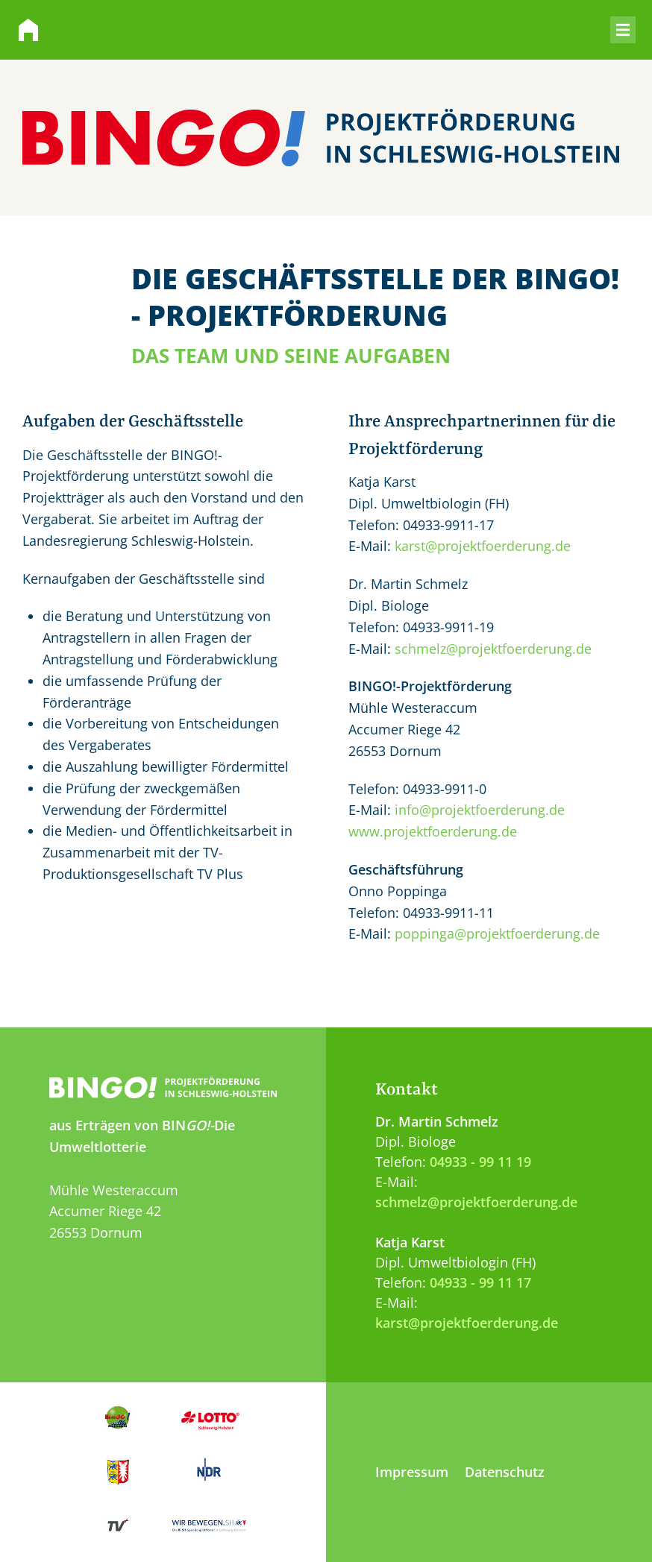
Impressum (411, 1472)
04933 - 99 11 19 (480, 1162)
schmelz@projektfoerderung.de (493, 649)
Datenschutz (505, 1472)
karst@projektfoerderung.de (483, 546)
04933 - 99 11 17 (480, 1282)
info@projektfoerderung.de (480, 810)
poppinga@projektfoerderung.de (497, 933)
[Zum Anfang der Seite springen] (326, 1001)
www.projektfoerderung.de (432, 831)
